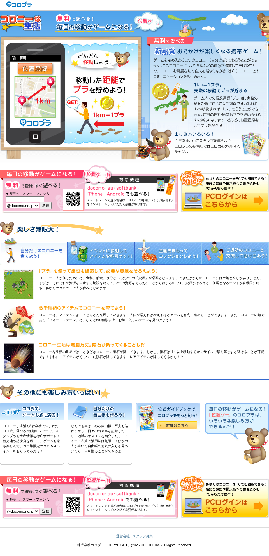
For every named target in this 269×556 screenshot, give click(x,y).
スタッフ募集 (143, 536)
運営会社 (123, 536)
